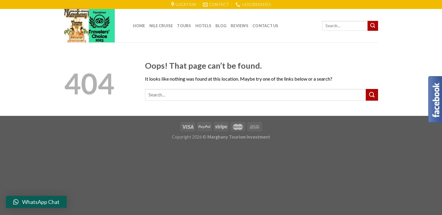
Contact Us (266, 25)
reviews (239, 25)
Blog (221, 25)
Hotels (203, 25)
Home (139, 25)
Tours (184, 25)
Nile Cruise (161, 25)
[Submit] (373, 26)
